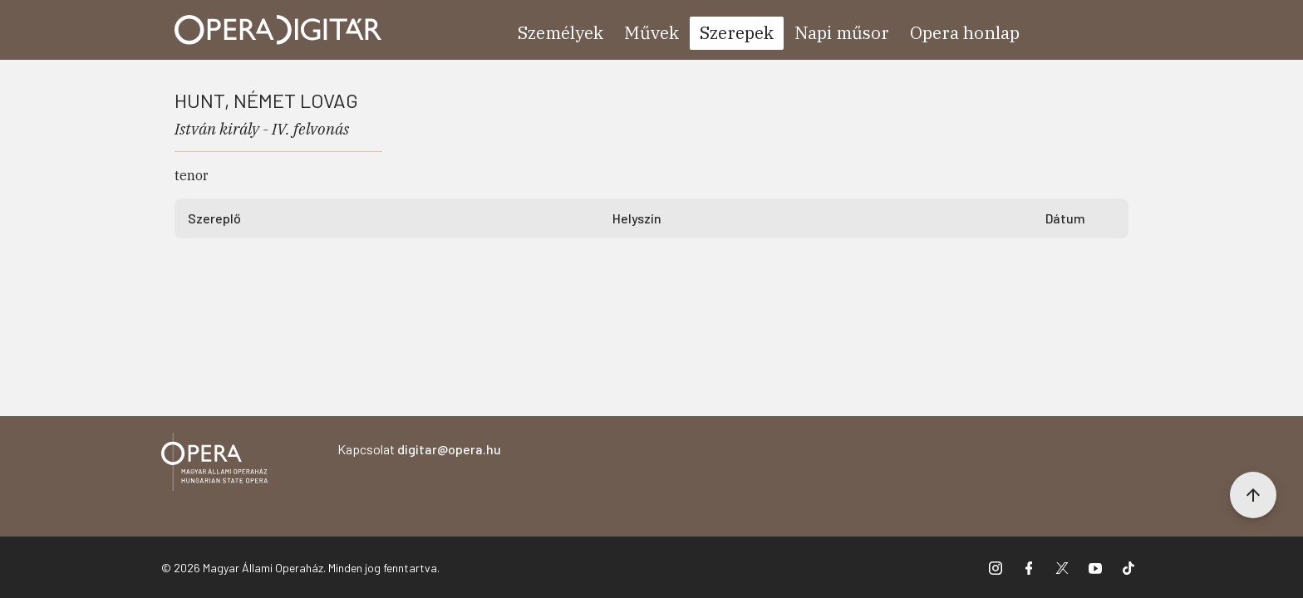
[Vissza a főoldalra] (214, 465)
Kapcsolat (419, 449)
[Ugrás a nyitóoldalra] (278, 30)
